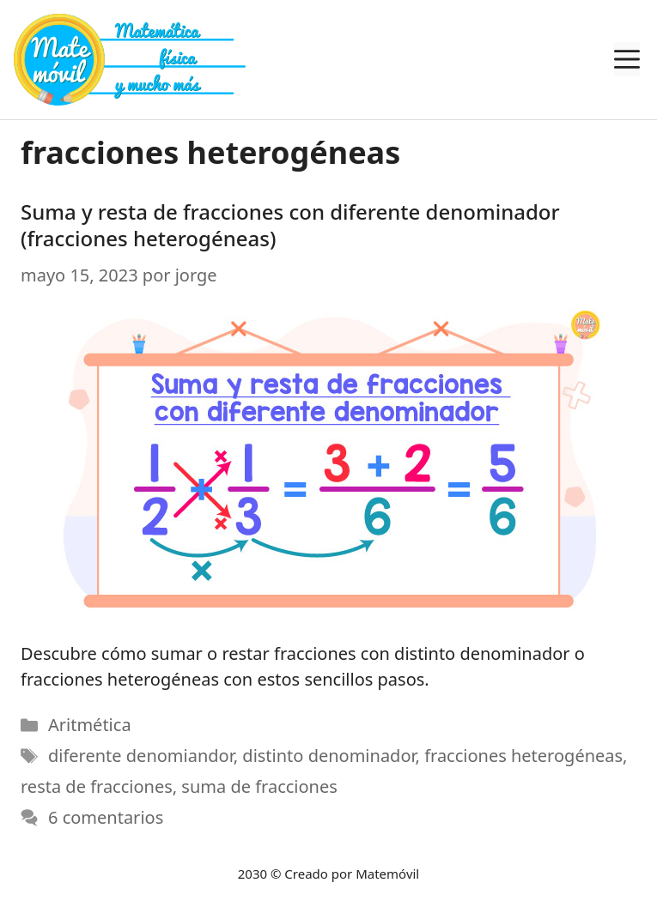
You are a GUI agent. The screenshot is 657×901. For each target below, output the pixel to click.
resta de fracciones (97, 786)
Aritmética (89, 724)
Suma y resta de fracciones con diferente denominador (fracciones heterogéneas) (290, 224)
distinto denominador (328, 755)
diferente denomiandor (141, 755)
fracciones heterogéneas (523, 755)
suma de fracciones (259, 786)
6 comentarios (105, 817)
